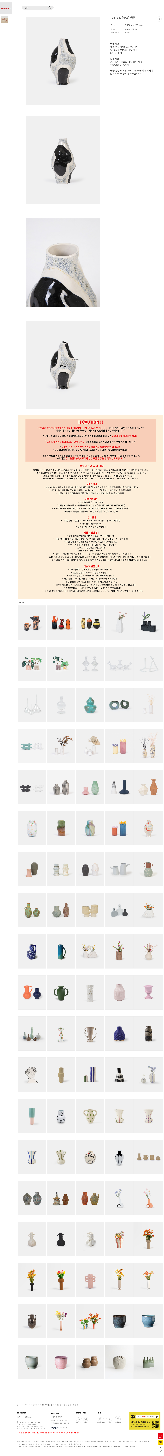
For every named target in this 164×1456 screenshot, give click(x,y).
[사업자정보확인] (111, 1442)
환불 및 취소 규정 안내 (71, 1405)
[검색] (35, 7)
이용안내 (58, 1405)
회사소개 (25, 1405)
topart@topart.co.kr (78, 1446)
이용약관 (34, 1405)
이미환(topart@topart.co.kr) (53, 1446)
